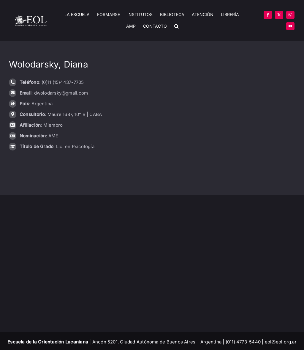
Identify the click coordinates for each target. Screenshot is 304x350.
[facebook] (268, 15)
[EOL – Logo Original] (31, 17)
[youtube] (290, 26)
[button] (176, 26)
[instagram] (290, 15)
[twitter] (279, 15)
